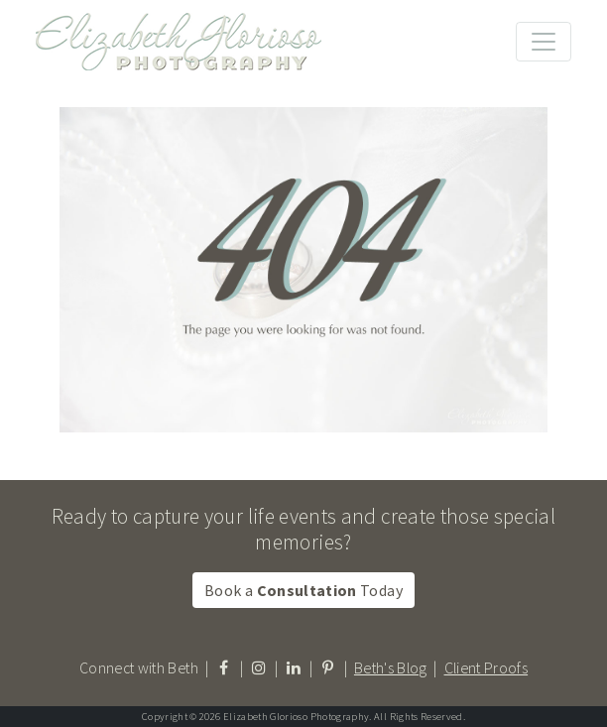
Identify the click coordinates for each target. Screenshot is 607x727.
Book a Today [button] (303, 590)
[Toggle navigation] (543, 41)
